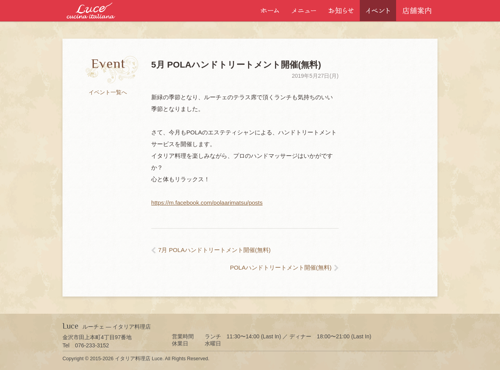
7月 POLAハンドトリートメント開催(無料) (214, 250)
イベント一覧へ (108, 92)
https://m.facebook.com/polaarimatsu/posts (206, 202)
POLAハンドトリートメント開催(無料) (281, 267)
